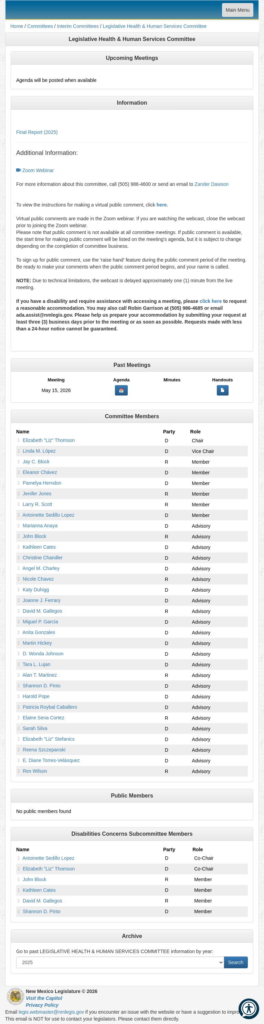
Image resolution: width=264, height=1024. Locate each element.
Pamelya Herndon (42, 483)
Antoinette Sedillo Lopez (48, 515)
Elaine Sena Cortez (43, 717)
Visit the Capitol (44, 998)
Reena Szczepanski (44, 749)
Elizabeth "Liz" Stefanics (49, 739)
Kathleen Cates (39, 547)
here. (162, 205)
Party (169, 431)
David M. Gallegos (42, 611)
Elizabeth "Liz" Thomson (49, 440)
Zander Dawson (211, 184)
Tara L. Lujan (37, 664)
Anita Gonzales (38, 632)
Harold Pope (36, 696)
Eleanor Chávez (40, 472)
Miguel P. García (40, 621)
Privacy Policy (42, 1005)
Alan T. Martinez (39, 675)
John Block (34, 536)
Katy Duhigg (36, 589)
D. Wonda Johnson (43, 653)
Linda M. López (39, 451)
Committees (40, 26)
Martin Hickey (37, 643)
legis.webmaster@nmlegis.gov (51, 1012)
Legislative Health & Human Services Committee (155, 26)
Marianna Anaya (40, 525)
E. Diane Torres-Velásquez (51, 760)
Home (16, 26)
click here (211, 301)
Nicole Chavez (38, 579)
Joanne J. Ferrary (42, 600)
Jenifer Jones (37, 493)
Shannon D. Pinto (42, 685)
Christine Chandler (43, 557)
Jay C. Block (36, 461)
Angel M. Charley (40, 568)
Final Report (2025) (37, 132)
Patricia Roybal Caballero (50, 707)
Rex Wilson (35, 771)
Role (195, 431)
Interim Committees (77, 26)
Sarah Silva (35, 728)
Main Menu (237, 11)
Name (22, 431)
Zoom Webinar (35, 170)
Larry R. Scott (37, 504)
